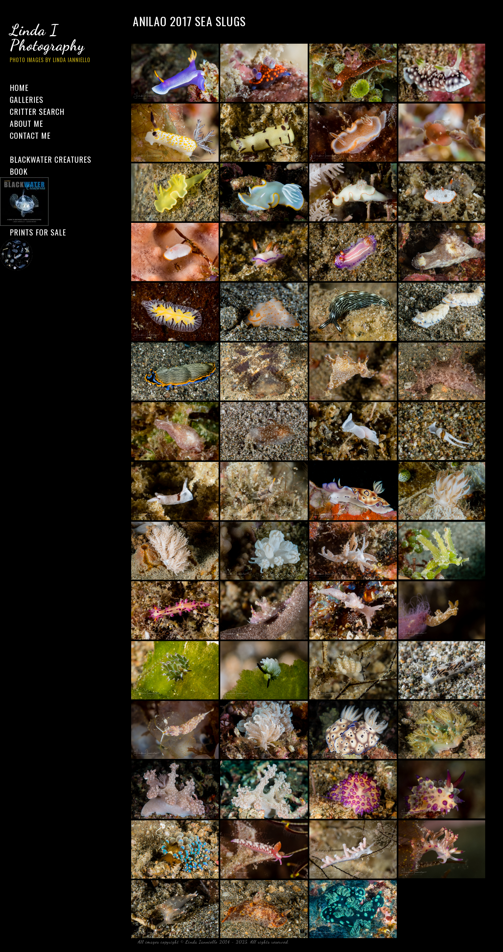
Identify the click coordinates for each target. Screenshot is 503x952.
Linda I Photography (55, 45)
